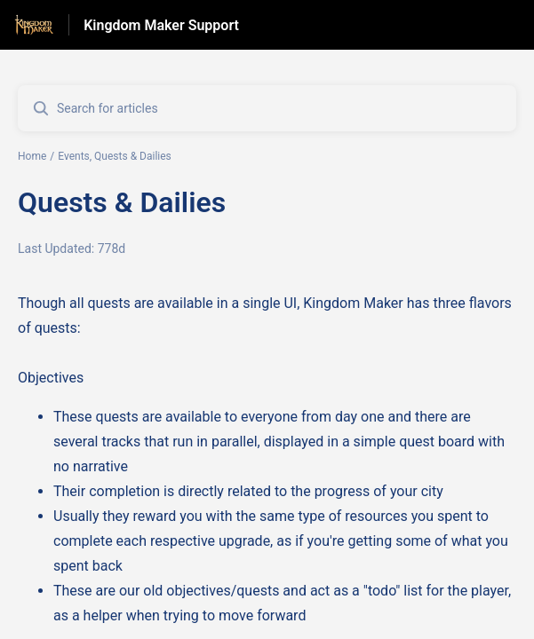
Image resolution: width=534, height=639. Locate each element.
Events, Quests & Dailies (114, 156)
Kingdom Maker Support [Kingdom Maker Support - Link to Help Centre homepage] (161, 25)
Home (32, 156)
